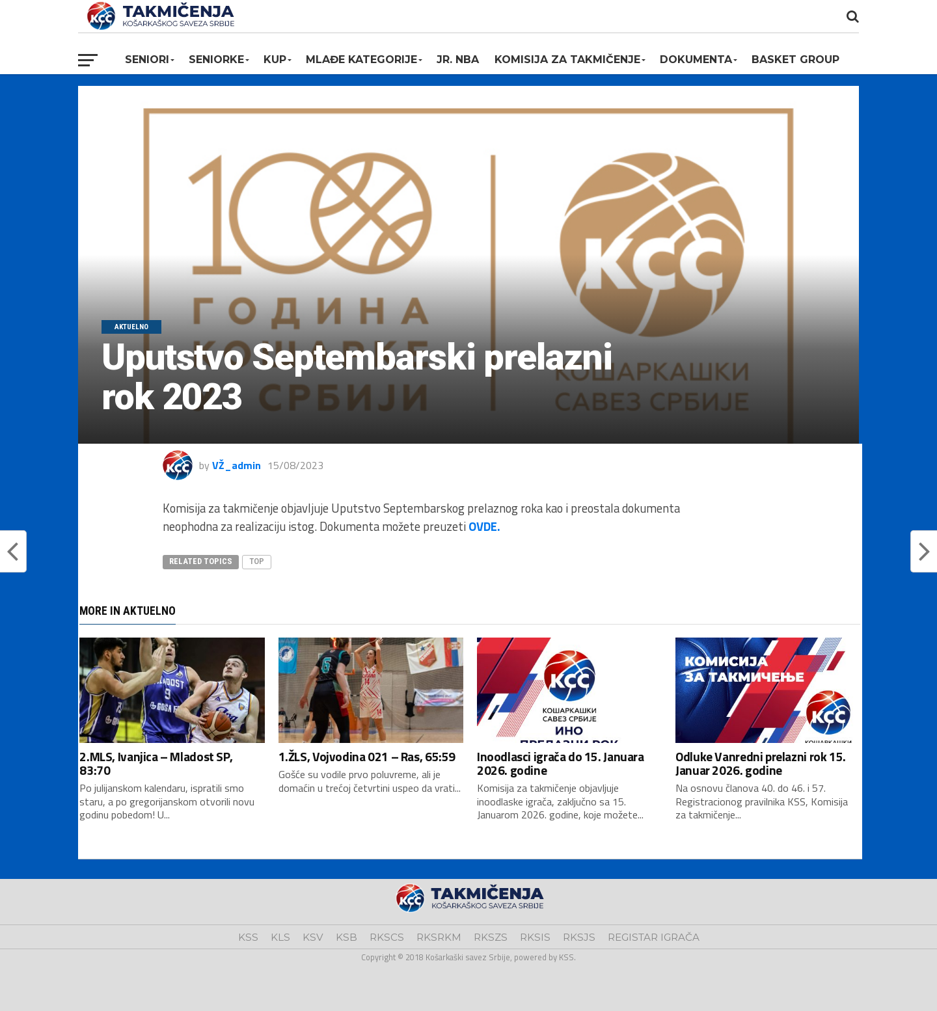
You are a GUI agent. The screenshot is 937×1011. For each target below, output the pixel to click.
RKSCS (387, 937)
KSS (248, 937)
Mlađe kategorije (361, 59)
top (256, 561)
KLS (280, 937)
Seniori (147, 59)
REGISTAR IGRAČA (653, 937)
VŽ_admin (236, 465)
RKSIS (535, 937)
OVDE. (484, 526)
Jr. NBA (458, 59)
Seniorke (216, 59)
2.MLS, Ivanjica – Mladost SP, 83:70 (155, 763)
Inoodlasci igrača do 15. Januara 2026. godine (560, 763)
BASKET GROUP (795, 59)
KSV (313, 937)
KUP (275, 59)
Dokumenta (696, 59)
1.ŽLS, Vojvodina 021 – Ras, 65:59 (366, 756)
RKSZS (491, 937)
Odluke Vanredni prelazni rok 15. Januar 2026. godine (760, 763)
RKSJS (579, 937)
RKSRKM (438, 937)
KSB (346, 937)
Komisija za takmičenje (567, 59)
